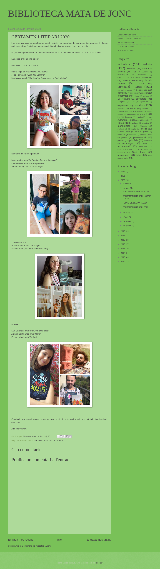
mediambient (122, 129)
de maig (127, 213)
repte (120, 149)
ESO (132, 102)
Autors (145, 72)
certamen (38, 440)
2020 (123, 180)
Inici (59, 539)
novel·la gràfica (141, 132)
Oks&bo (132, 134)
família (138, 105)
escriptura (48, 440)
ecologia (146, 96)
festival (145, 108)
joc (119, 117)
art (134, 72)
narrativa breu (124, 132)
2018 (123, 235)
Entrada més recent (20, 539)
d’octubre (127, 184)
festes (133, 108)
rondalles (121, 152)
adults (147, 64)
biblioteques (123, 74)
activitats (124, 64)
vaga (150, 155)
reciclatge (127, 143)
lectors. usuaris (128, 120)
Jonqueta (128, 117)
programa (148, 140)
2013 (123, 257)
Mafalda (135, 123)
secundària (123, 155)
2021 (123, 176)
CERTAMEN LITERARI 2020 (135, 207)
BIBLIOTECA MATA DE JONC (70, 13)
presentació (139, 137)
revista (130, 149)
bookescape (142, 75)
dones (137, 96)
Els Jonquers (124, 99)
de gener (127, 226)
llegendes (145, 120)
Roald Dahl (143, 149)
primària (133, 140)
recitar (145, 143)
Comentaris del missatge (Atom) (36, 546)
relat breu (143, 146)
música (144, 129)
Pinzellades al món (126, 42)
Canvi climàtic (135, 77)
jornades (139, 117)
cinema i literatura (130, 80)
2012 (123, 261)
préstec (121, 140)
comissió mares (130, 86)
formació (121, 111)
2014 (123, 253)
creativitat (123, 95)
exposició (123, 105)
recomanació (124, 146)
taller (138, 155)
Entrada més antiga (99, 539)
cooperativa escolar (139, 93)
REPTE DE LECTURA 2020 (135, 203)
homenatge (131, 114)
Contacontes (141, 90)
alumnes (130, 68)
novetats (121, 134)
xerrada (124, 158)
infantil (143, 114)
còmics (141, 83)
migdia (133, 129)
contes (121, 92)
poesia (124, 137)
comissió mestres (125, 90)
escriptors (141, 98)
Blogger (98, 563)
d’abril (126, 217)
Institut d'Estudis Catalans (129, 38)
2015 (123, 248)
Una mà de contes (126, 46)
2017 (123, 240)
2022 (123, 171)
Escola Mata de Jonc (127, 35)
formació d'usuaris (135, 111)
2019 (123, 231)
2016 (123, 244)
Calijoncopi (122, 77)
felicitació (121, 108)
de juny (126, 188)
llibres (121, 123)
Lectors (149, 117)
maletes (145, 123)
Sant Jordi (58, 440)
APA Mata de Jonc (126, 50)
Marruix (143, 126)
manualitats (124, 125)
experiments (144, 102)
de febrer (127, 221)
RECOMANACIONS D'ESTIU (135, 192)
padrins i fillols (146, 134)
